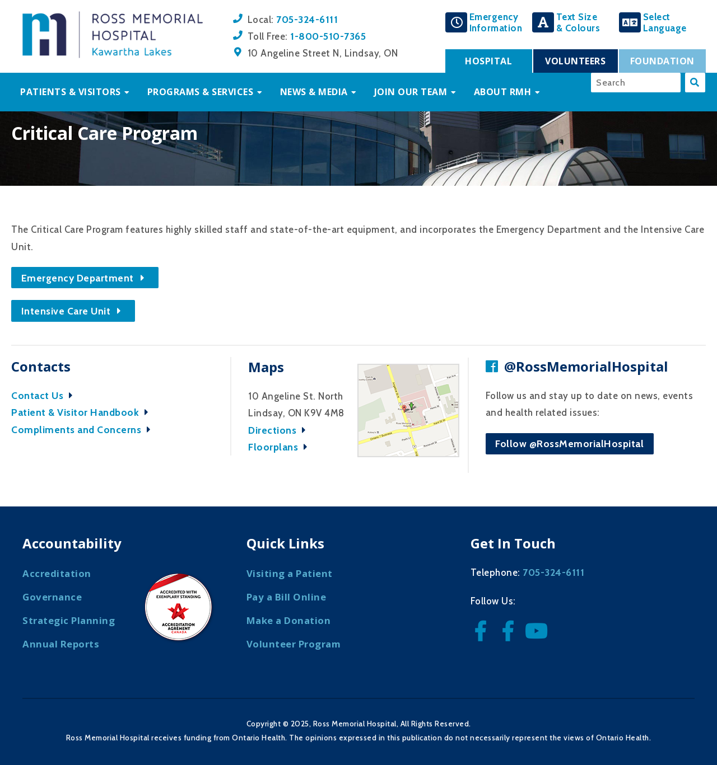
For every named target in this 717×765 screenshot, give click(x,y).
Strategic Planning (68, 620)
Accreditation (56, 573)
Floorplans (280, 447)
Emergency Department (85, 278)
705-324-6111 (307, 19)
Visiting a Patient (289, 573)
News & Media (314, 92)
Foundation (662, 61)
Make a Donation (288, 620)
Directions (279, 430)
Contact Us (44, 395)
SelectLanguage (665, 22)
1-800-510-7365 (328, 36)
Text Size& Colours (578, 22)
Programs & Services (200, 92)
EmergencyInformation (496, 22)
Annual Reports (60, 643)
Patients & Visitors (70, 92)
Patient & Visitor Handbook (82, 412)
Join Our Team (411, 92)
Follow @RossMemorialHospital (569, 443)
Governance (52, 596)
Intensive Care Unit (73, 311)
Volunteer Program (293, 643)
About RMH (503, 92)
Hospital (488, 61)
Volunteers (575, 61)
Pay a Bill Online (286, 596)
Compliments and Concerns (83, 429)
